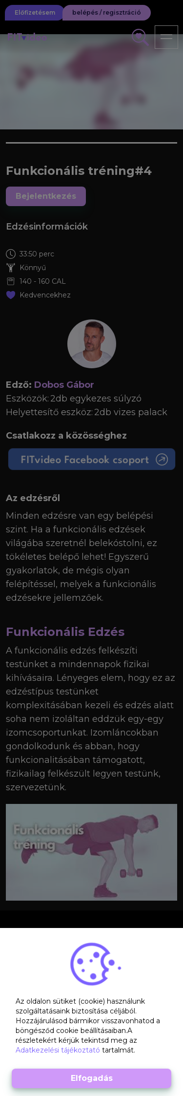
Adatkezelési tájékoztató (59, 1050)
